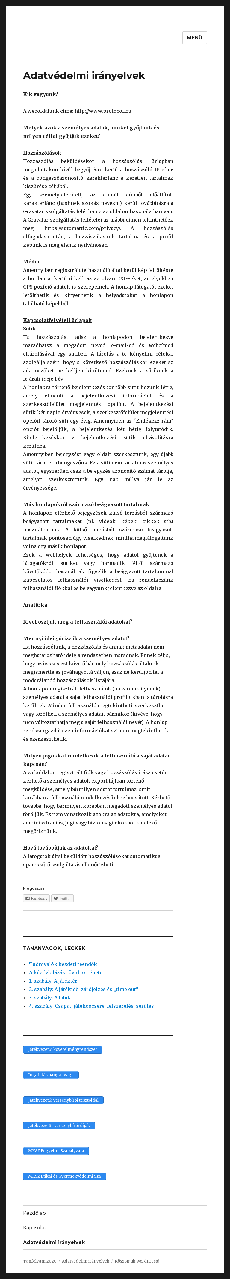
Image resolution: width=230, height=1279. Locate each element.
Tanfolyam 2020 (40, 1261)
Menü (194, 38)
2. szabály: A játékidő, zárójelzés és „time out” (83, 989)
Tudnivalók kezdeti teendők (63, 964)
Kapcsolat (34, 1228)
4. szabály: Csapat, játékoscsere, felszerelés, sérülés (91, 1006)
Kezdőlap (34, 1213)
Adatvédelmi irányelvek (54, 1242)
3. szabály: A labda (50, 998)
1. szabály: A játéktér (53, 981)
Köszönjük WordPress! (137, 1261)
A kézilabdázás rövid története (65, 972)
